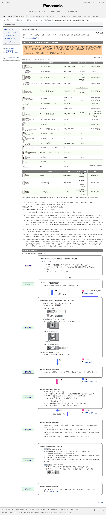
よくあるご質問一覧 (10, 32)
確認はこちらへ (46, 261)
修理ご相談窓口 (10, 48)
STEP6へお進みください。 (90, 363)
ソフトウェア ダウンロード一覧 (10, 42)
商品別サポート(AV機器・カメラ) (25, 20)
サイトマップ (6, 510)
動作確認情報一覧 (49, 20)
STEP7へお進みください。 (90, 414)
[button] (55, 16)
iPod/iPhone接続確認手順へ (32, 38)
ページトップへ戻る (97, 502)
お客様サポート (10, 20)
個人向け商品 (6, 2)
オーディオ (39, 20)
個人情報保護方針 (53, 510)
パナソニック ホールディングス (69, 510)
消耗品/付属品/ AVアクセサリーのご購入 (12, 52)
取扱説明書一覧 (9, 35)
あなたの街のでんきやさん (12, 58)
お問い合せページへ (52, 491)
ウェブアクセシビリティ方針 (37, 510)
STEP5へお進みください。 (90, 294)
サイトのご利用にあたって (19, 510)
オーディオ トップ (9, 29)
